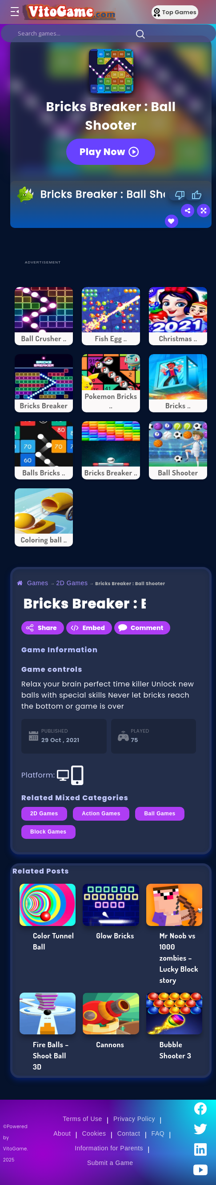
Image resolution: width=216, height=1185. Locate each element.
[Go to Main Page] (72, 12)
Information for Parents (109, 1148)
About (62, 1133)
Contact (128, 1133)
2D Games (72, 583)
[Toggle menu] (14, 12)
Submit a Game (110, 1162)
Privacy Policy (134, 1118)
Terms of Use (82, 1118)
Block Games (48, 832)
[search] (108, 33)
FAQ (158, 1133)
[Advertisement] (113, 243)
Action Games (101, 813)
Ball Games (159, 813)
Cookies (94, 1133)
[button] (140, 34)
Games (37, 583)
